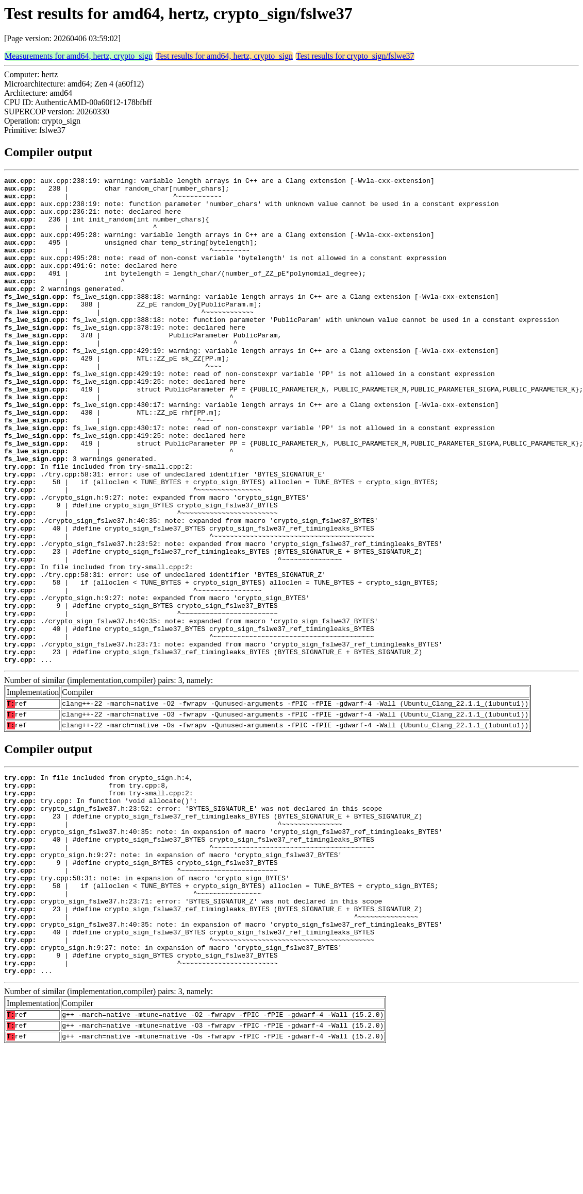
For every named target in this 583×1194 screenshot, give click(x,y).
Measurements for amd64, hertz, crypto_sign (79, 56)
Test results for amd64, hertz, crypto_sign (224, 56)
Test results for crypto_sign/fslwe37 (355, 56)
